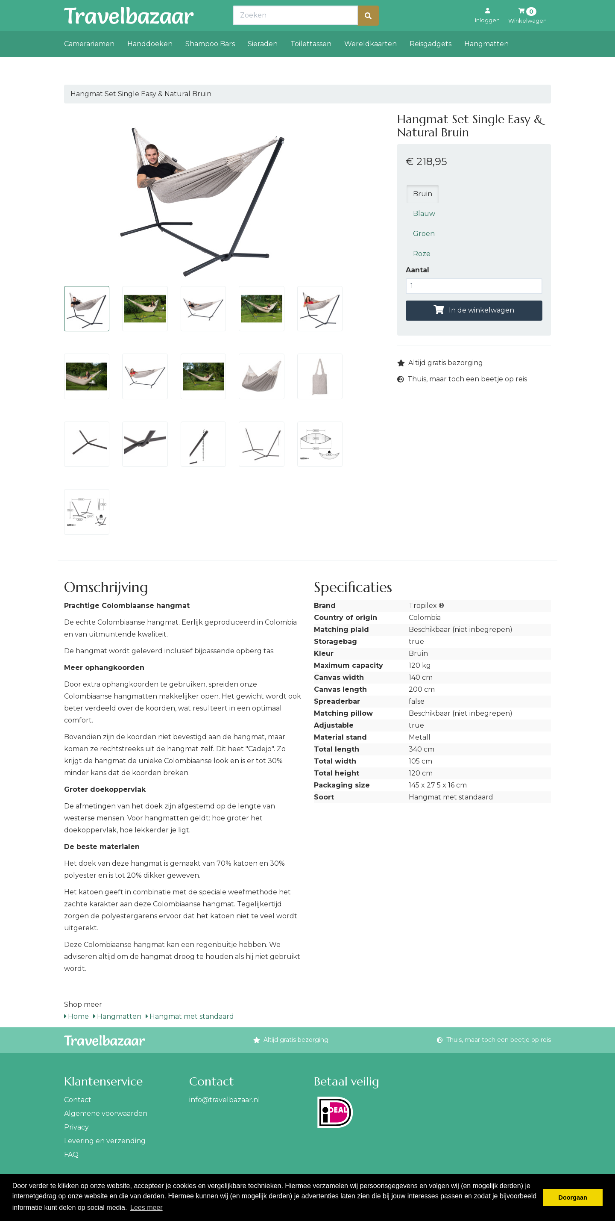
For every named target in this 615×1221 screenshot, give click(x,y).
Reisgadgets (430, 63)
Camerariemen (89, 63)
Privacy (76, 1127)
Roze (421, 254)
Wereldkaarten (370, 63)
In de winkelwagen (473, 310)
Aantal (417, 270)
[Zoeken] (368, 34)
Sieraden (263, 63)
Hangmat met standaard (190, 1016)
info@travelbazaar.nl (224, 1100)
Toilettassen (310, 63)
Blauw (424, 213)
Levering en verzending (105, 1141)
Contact (77, 1100)
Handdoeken (150, 63)
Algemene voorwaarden (105, 1113)
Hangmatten (486, 63)
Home (76, 1016)
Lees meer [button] (146, 1207)
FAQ (71, 1154)
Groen (424, 234)
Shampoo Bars (210, 63)
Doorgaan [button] (573, 1197)
